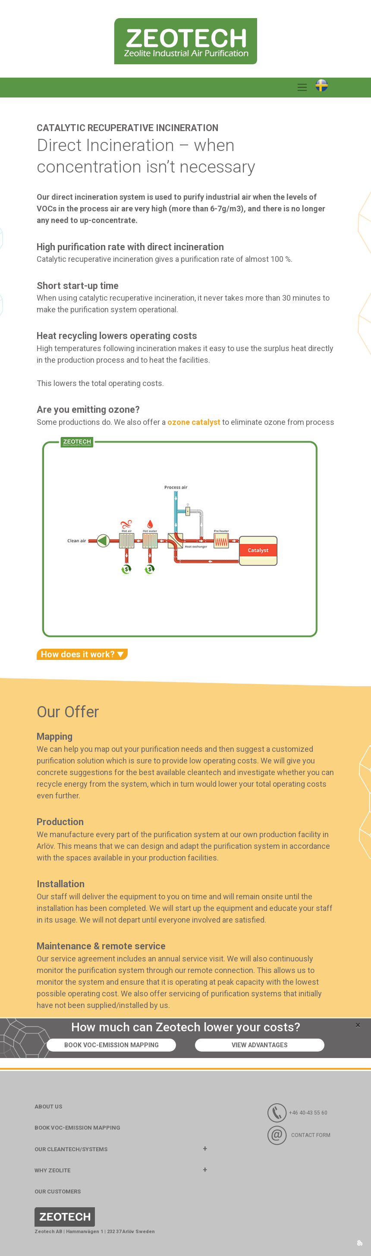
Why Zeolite (52, 1170)
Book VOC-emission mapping (111, 1045)
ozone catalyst (193, 422)
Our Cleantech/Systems (71, 1149)
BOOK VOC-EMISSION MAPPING (77, 1127)
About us (48, 1106)
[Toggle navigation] (302, 87)
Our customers (58, 1191)
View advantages (260, 1045)
